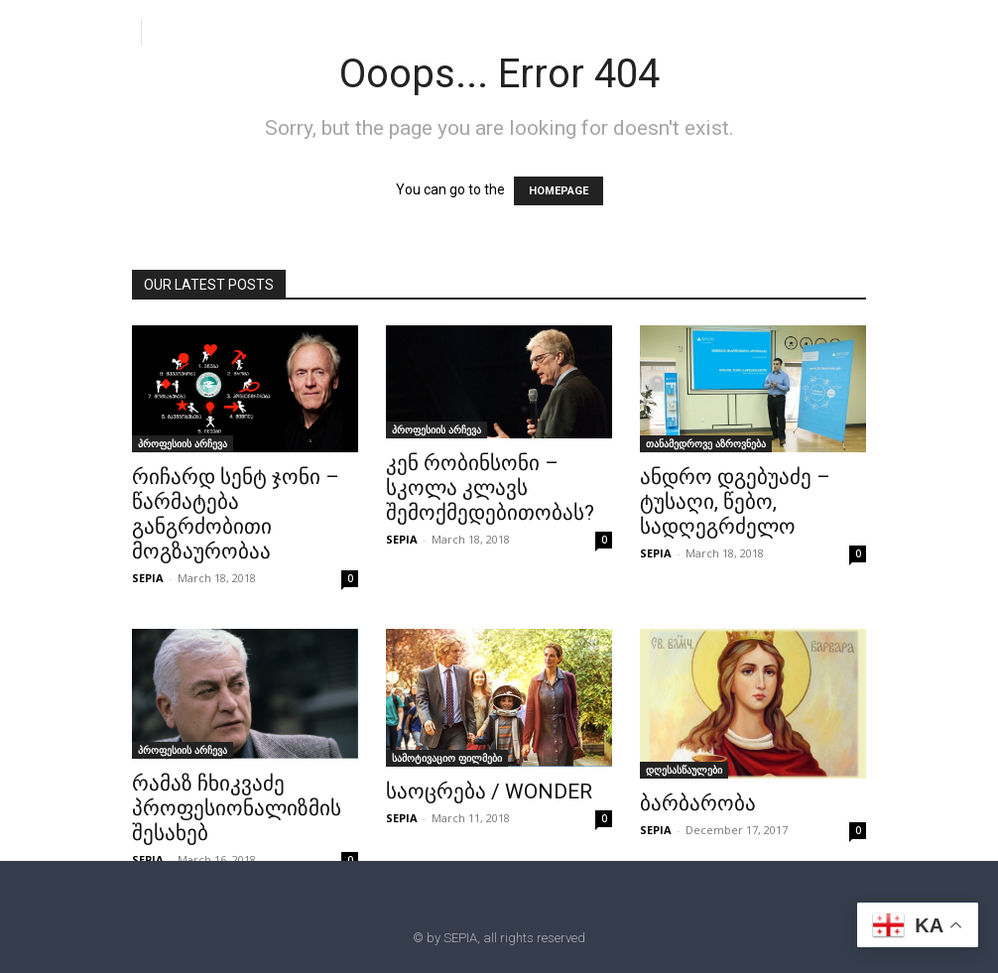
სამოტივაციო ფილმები (447, 758)
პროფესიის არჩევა (182, 443)
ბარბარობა (698, 803)
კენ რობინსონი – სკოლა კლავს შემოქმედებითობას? (490, 488)
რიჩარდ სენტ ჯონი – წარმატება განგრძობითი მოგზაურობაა (235, 514)
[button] (165, 31)
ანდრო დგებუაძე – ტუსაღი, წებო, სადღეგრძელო (735, 502)
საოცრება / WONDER (489, 791)
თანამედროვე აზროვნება (706, 443)
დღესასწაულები (684, 770)
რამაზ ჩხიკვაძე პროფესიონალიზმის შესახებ (236, 808)
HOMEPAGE (558, 190)
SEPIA (148, 577)
